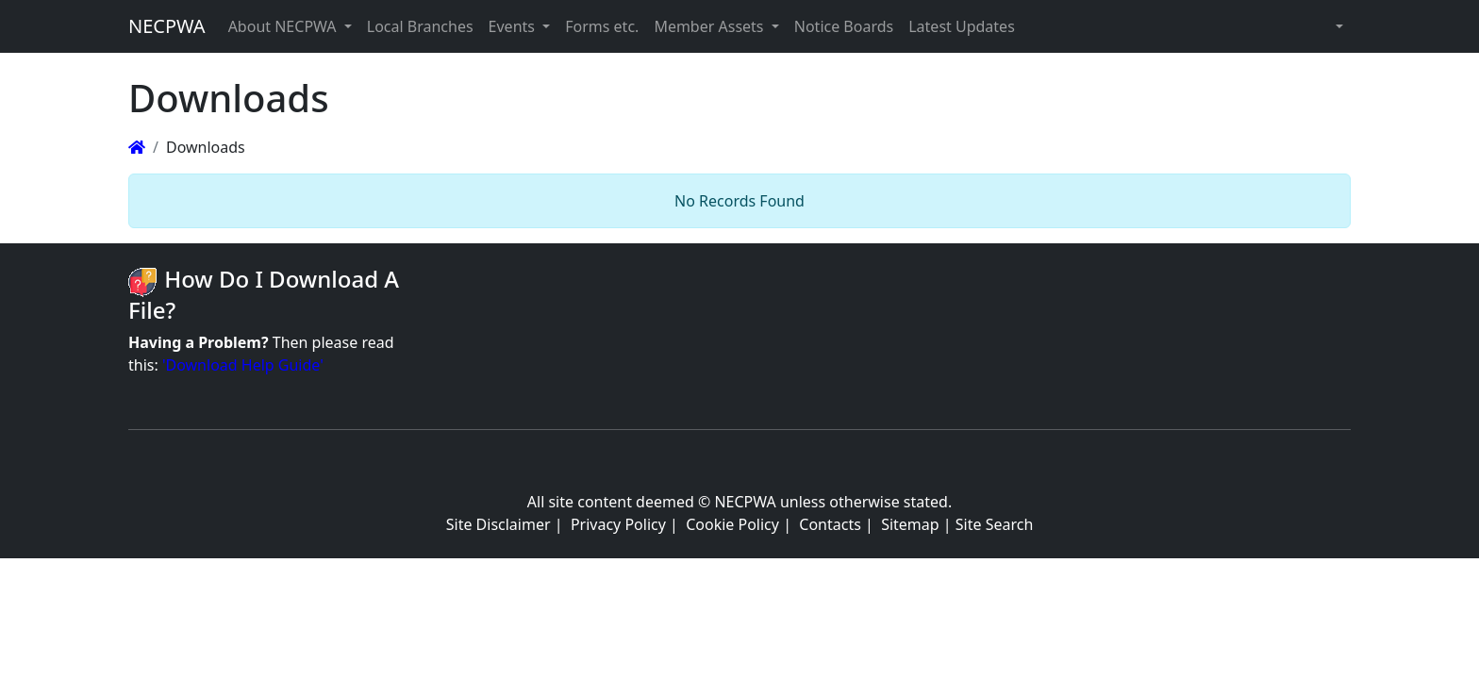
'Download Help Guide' (243, 365)
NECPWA (167, 26)
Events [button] (514, 26)
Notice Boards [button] (843, 26)
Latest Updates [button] (961, 26)
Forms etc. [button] (602, 26)
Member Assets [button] (710, 26)
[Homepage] (136, 147)
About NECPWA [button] (284, 26)
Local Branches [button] (420, 26)
